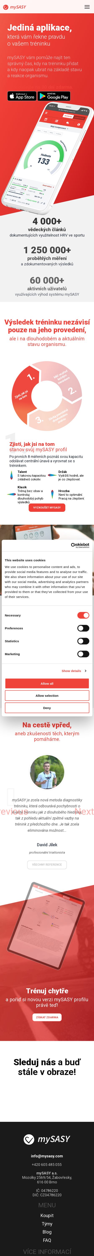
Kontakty (47, 1210)
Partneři (47, 1177)
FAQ (47, 1147)
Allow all (47, 683)
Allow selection (47, 695)
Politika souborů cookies (47, 1218)
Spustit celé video (47, 480)
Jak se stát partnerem (47, 1169)
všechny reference (47, 750)
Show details (71, 671)
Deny (47, 707)
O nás (47, 1186)
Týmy (47, 1131)
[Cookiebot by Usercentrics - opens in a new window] (71, 545)
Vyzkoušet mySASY (47, 407)
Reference (47, 1202)
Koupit (47, 1123)
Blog (47, 1139)
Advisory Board (47, 1194)
